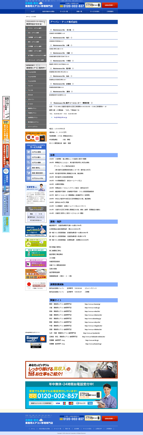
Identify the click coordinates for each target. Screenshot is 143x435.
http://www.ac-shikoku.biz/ (93, 329)
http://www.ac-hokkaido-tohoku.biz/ (93, 336)
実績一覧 (79, 11)
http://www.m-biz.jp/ (92, 340)
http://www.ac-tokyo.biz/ (92, 322)
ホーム (33, 428)
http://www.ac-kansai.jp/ (92, 304)
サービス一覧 (64, 11)
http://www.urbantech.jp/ (94, 344)
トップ (33, 11)
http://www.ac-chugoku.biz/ (93, 326)
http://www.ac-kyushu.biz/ (91, 333)
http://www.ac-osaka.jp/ (92, 307)
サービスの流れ (94, 11)
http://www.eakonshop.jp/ (93, 318)
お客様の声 (99, 428)
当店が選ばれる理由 (48, 11)
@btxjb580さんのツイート (32, 332)
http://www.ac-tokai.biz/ (92, 311)
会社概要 (76, 428)
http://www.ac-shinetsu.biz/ (93, 315)
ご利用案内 (110, 11)
